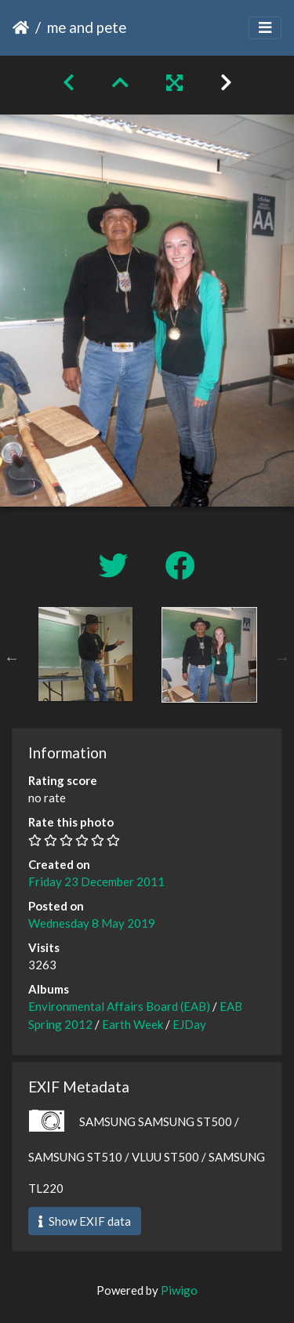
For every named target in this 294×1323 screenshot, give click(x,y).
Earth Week (132, 1024)
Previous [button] (12, 658)
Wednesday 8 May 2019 (91, 923)
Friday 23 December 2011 (96, 881)
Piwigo (179, 1290)
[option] (85, 654)
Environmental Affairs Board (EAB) (119, 1006)
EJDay (189, 1024)
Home (21, 27)
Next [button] (282, 658)
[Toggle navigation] (265, 27)
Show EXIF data (84, 1221)
